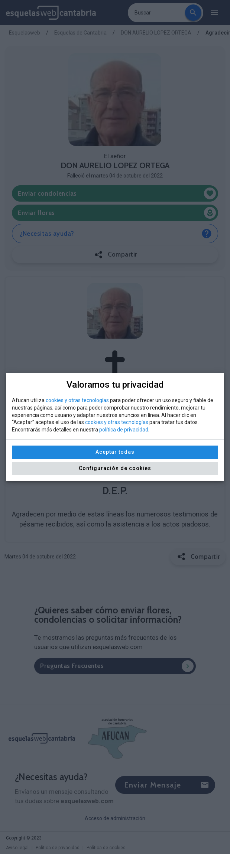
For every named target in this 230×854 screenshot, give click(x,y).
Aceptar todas (115, 452)
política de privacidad (123, 430)
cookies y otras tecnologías (77, 400)
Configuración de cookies (115, 468)
